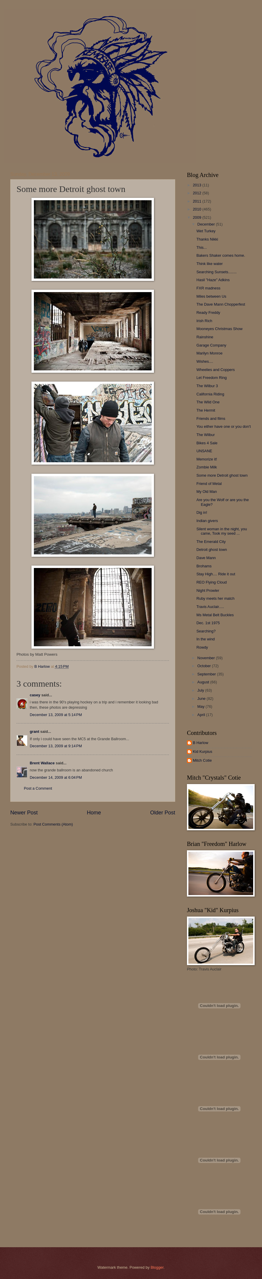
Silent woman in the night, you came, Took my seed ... (221, 531)
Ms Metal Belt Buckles (215, 615)
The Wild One (208, 402)
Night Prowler (207, 590)
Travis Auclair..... (210, 606)
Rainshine (204, 337)
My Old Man (206, 491)
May (201, 706)
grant (34, 731)
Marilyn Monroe (209, 353)
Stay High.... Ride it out (215, 574)
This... (201, 247)
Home (94, 813)
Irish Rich (204, 321)
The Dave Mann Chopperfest (220, 304)
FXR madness (208, 288)
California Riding (210, 394)
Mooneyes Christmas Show (219, 329)
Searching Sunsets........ (216, 272)
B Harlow (200, 742)
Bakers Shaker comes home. (220, 255)
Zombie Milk (206, 467)
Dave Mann (206, 558)
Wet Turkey (205, 231)
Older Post (162, 813)
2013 (197, 185)
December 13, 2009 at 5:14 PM (56, 715)
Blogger (157, 1267)
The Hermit (205, 410)
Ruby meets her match (215, 598)
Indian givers (207, 520)
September (207, 674)
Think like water (209, 263)
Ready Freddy (208, 312)
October (204, 666)
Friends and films (210, 418)
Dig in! (201, 512)
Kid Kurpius (202, 751)
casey (35, 695)
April (201, 715)
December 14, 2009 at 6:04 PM (56, 777)
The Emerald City (210, 541)
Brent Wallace (42, 763)
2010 (197, 209)
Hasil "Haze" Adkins (213, 280)
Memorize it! (206, 459)
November (206, 658)
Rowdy (202, 647)
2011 (197, 201)
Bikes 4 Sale (207, 443)
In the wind (205, 639)
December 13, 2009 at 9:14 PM (56, 746)
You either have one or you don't (223, 426)
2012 (197, 193)
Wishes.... (204, 361)
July (201, 690)
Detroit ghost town (211, 549)
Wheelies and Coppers (215, 369)
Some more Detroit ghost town (222, 475)
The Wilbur (205, 435)
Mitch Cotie (202, 760)
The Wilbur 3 (207, 386)
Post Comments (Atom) (53, 824)
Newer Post (24, 813)
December (206, 224)
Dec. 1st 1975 (208, 623)
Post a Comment (38, 788)
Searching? (205, 631)
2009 (197, 217)
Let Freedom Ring (211, 377)
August (203, 682)
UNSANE (204, 451)
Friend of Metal (209, 483)
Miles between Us (211, 296)
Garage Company (211, 345)
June (202, 698)
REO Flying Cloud (211, 582)
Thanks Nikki (207, 239)
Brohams (204, 566)
